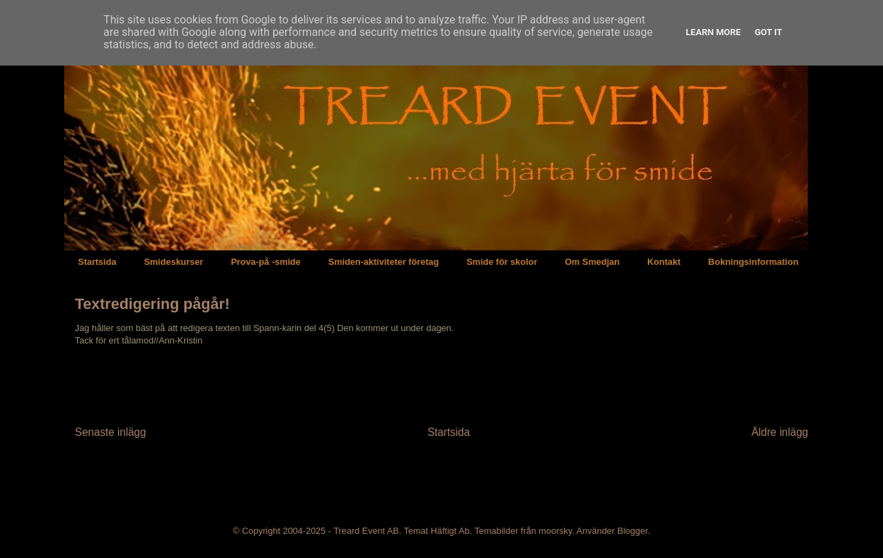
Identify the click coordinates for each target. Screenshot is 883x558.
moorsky (555, 531)
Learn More (713, 32)
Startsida (97, 262)
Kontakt (663, 262)
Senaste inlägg (110, 432)
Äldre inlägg (779, 432)
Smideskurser (174, 262)
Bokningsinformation (753, 262)
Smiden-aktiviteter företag (383, 262)
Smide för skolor (501, 262)
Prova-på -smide (266, 262)
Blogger (632, 531)
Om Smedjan (592, 262)
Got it (768, 32)
